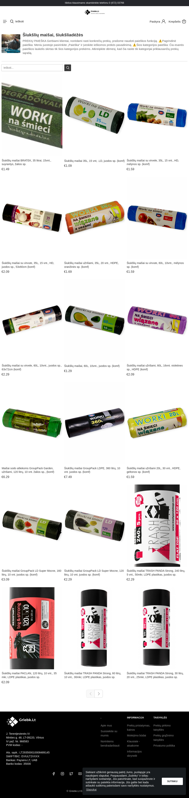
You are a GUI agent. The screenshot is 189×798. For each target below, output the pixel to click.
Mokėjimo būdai (136, 735)
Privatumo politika (164, 745)
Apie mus (106, 725)
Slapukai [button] (91, 789)
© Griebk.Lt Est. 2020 (78, 791)
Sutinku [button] (172, 781)
